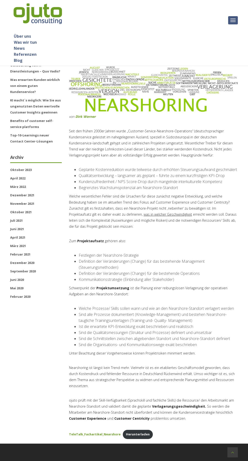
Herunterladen (138, 434)
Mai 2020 (16, 288)
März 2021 (18, 246)
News (19, 48)
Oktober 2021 (21, 212)
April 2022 (17, 178)
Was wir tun (25, 42)
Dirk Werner (85, 116)
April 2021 (17, 237)
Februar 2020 (20, 296)
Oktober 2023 (21, 170)
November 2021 (22, 203)
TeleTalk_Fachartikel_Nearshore (95, 434)
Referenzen (25, 54)
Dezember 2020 (22, 263)
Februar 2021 (20, 254)
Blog (18, 60)
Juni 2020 (17, 279)
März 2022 (18, 186)
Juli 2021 (16, 220)
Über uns (22, 36)
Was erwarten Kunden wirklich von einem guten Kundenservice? (35, 86)
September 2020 (23, 271)
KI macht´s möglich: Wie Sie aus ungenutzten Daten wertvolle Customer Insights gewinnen (35, 106)
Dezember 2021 (22, 195)
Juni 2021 (17, 229)
